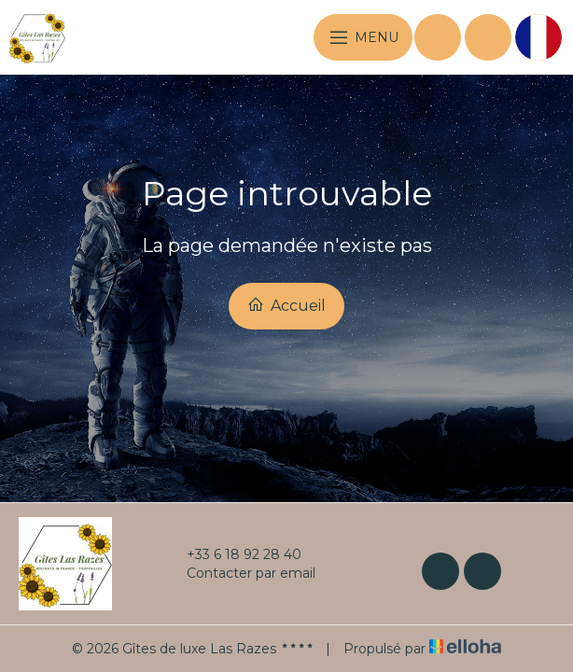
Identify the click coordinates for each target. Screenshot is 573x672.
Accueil (286, 305)
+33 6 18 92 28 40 (233, 554)
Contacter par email (240, 573)
